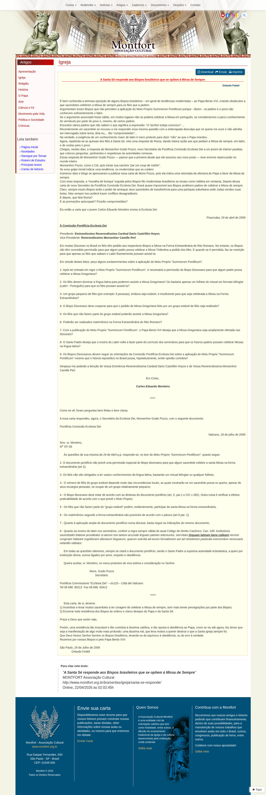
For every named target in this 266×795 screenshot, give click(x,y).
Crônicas (24, 125)
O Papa (23, 95)
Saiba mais (145, 748)
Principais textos (31, 164)
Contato (195, 5)
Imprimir (235, 72)
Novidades (28, 151)
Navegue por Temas (33, 156)
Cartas (71, 5)
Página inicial (29, 147)
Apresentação (27, 71)
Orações (179, 5)
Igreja (22, 77)
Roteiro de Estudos (33, 160)
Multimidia (88, 5)
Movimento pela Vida (31, 113)
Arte (21, 101)
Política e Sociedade (31, 119)
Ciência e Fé (26, 107)
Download (205, 72)
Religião (23, 83)
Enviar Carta (85, 741)
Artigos (122, 5)
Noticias (106, 5)
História (23, 89)
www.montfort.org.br (44, 746)
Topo (257, 789)
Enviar (221, 72)
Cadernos (139, 5)
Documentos (160, 5)
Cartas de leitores (32, 169)
